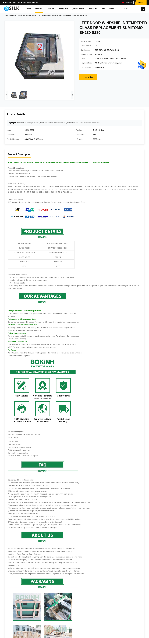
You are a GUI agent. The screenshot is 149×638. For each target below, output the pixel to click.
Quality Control (78, 9)
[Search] (143, 9)
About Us (50, 9)
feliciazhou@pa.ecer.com (29, 2)
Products (38, 9)
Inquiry (140, 2)
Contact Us (92, 9)
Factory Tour (63, 9)
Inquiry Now (88, 77)
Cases (111, 9)
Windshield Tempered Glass (27, 15)
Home (28, 9)
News (103, 9)
